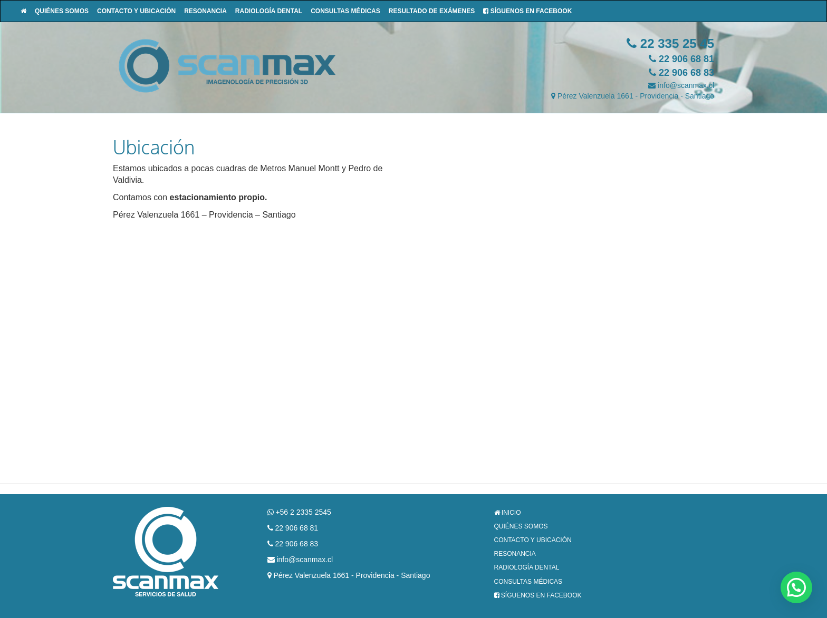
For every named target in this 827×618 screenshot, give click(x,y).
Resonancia (205, 11)
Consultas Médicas (345, 11)
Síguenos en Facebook (527, 11)
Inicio (507, 512)
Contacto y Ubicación (136, 11)
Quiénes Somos (62, 11)
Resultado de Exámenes (432, 11)
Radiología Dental (268, 11)
